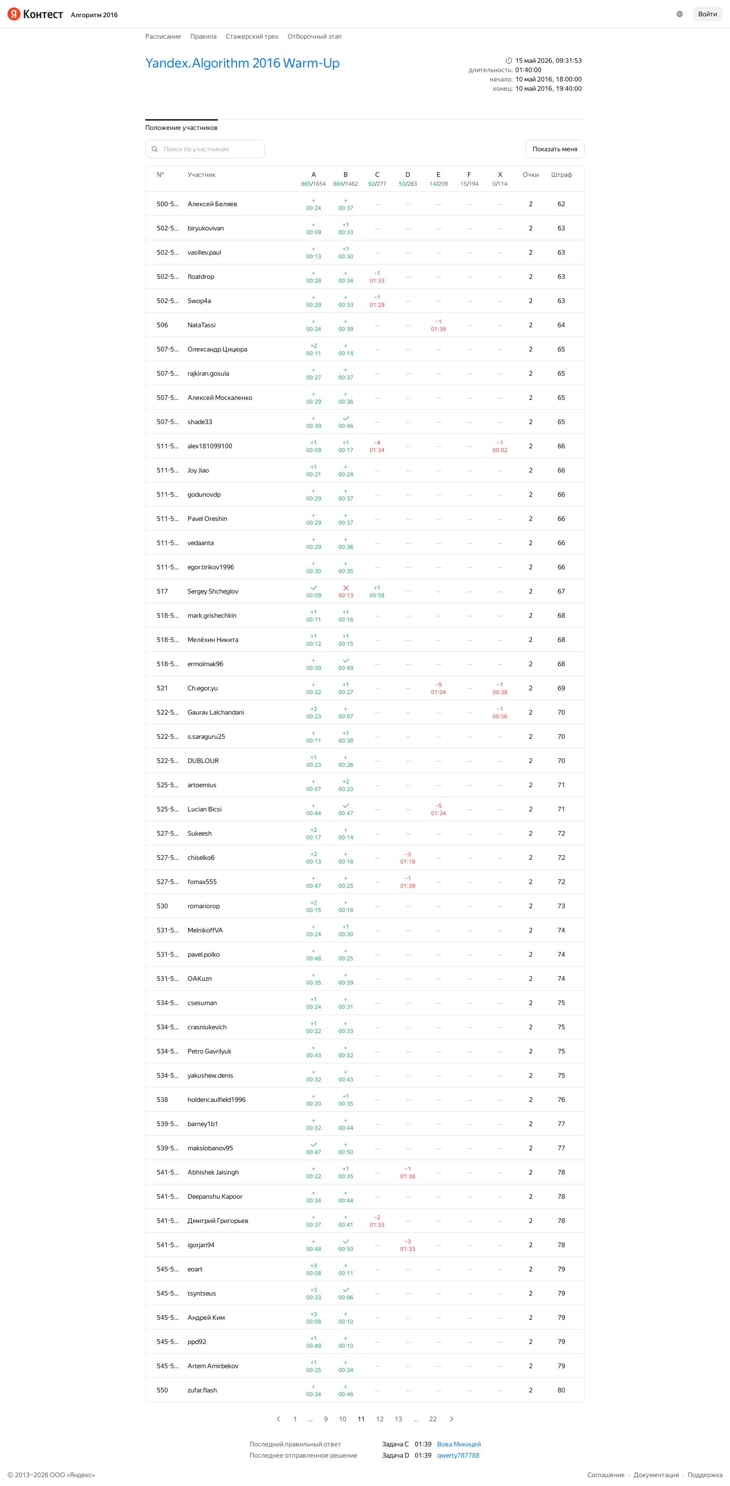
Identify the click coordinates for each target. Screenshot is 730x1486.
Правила (203, 36)
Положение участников (181, 127)
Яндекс (81, 1475)
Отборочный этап (315, 36)
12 (380, 1419)
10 (342, 1419)
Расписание (163, 36)
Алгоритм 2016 (94, 15)
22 (433, 1419)
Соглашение (606, 1475)
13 (398, 1419)
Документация (656, 1475)
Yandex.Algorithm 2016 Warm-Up (242, 63)
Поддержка (705, 1475)
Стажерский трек (252, 36)
